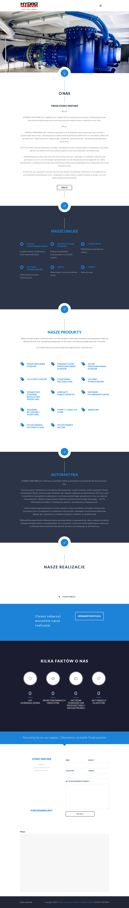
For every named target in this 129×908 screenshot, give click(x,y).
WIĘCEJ (64, 187)
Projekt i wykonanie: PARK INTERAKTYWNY (75, 902)
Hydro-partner (26, 902)
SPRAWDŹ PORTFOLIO (89, 616)
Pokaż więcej (67, 597)
